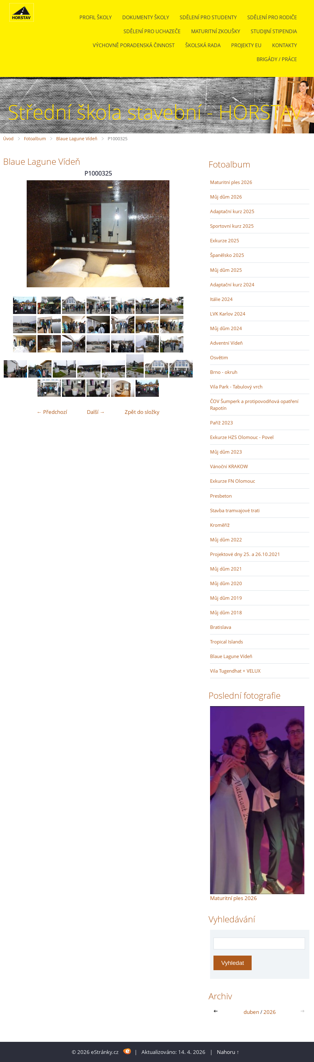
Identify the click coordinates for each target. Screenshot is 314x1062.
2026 (269, 1011)
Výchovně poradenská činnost (134, 45)
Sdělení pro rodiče (272, 17)
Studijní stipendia (274, 31)
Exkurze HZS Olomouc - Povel (242, 437)
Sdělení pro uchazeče (152, 31)
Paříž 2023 (221, 422)
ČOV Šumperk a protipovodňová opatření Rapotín (254, 404)
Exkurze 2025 (224, 240)
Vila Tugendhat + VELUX (235, 671)
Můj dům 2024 (226, 328)
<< (217, 1011)
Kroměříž (220, 525)
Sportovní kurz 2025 (232, 226)
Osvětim (219, 357)
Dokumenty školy (145, 17)
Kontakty (284, 45)
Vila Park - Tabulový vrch (236, 386)
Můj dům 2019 (226, 598)
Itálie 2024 (221, 299)
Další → (96, 411)
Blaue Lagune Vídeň (76, 138)
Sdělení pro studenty (208, 17)
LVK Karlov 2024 (227, 314)
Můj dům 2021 (226, 569)
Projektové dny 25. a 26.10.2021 (245, 554)
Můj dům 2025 (226, 270)
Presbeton (221, 496)
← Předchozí (52, 411)
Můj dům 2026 (226, 197)
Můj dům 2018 (226, 612)
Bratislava (220, 627)
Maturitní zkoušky (215, 31)
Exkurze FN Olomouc (232, 481)
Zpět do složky (142, 411)
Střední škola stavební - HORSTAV (155, 111)
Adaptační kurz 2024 (232, 284)
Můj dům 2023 (226, 452)
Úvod (8, 138)
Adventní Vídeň (226, 343)
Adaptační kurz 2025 (232, 211)
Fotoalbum (35, 138)
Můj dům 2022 (226, 539)
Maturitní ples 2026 (231, 182)
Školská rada (203, 45)
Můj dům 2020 (226, 583)
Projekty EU (246, 45)
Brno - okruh (223, 372)
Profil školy (95, 17)
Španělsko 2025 (227, 255)
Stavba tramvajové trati (235, 510)
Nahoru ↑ (228, 1051)
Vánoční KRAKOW (229, 466)
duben (251, 1011)
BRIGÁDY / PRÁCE (277, 59)
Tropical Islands (226, 642)
